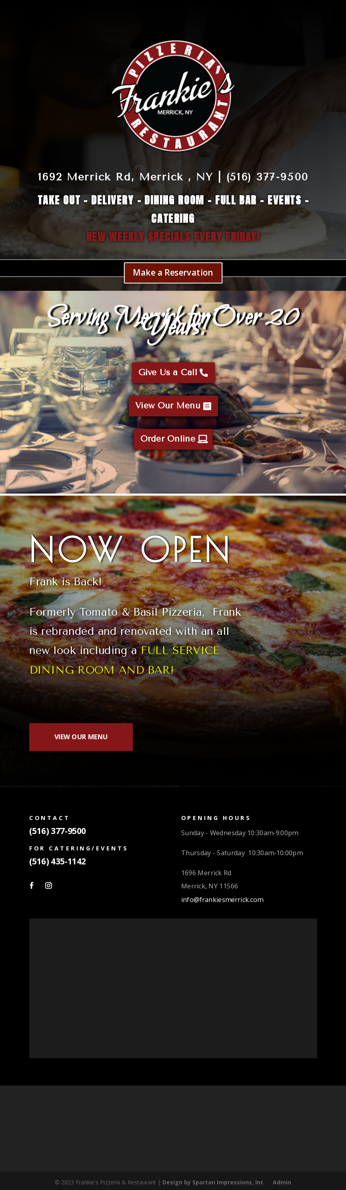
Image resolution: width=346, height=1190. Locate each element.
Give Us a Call (167, 373)
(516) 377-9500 (57, 830)
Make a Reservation (173, 272)
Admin (282, 1182)
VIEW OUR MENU (81, 736)
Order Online (167, 439)
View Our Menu (167, 406)
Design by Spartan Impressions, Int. (213, 1182)
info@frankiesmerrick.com (222, 899)
